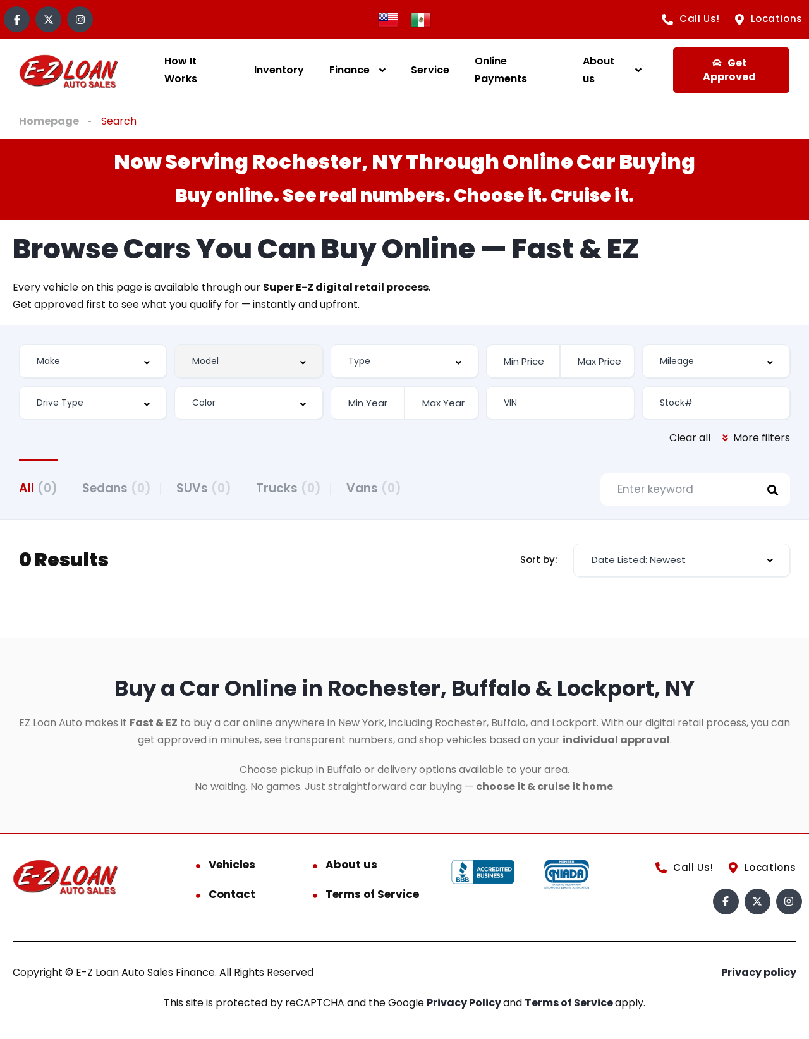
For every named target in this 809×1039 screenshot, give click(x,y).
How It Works (180, 70)
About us (598, 70)
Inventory (279, 70)
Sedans (123, 487)
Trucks (308, 487)
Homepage (49, 121)
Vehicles (232, 866)
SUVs (217, 487)
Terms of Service (372, 896)
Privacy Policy (465, 1004)
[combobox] (93, 361)
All (38, 487)
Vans (400, 487)
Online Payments (501, 70)
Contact (232, 896)
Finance (349, 70)
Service (430, 70)
